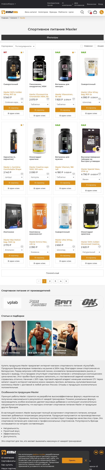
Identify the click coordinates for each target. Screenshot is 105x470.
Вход (100, 4)
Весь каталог (31, 12)
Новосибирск (7, 4)
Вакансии (91, 4)
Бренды (53, 12)
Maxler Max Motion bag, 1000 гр (12, 241)
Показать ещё (52, 273)
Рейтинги (62, 12)
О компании (67, 4)
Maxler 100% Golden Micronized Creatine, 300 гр (90, 243)
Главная (4, 18)
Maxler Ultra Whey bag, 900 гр (89, 93)
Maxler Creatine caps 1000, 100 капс (38, 168)
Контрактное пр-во (53, 4)
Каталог (13, 18)
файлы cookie (39, 454)
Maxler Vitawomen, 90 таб (64, 95)
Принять (72, 460)
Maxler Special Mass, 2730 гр (90, 170)
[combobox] (25, 46)
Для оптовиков (79, 4)
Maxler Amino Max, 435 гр (38, 243)
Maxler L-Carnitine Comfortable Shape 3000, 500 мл (12, 168)
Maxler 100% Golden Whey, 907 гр (13, 93)
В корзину (13, 108)
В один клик (14, 113)
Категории (43, 12)
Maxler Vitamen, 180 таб (64, 168)
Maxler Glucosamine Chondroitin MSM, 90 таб (38, 95)
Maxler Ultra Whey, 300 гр (63, 241)
